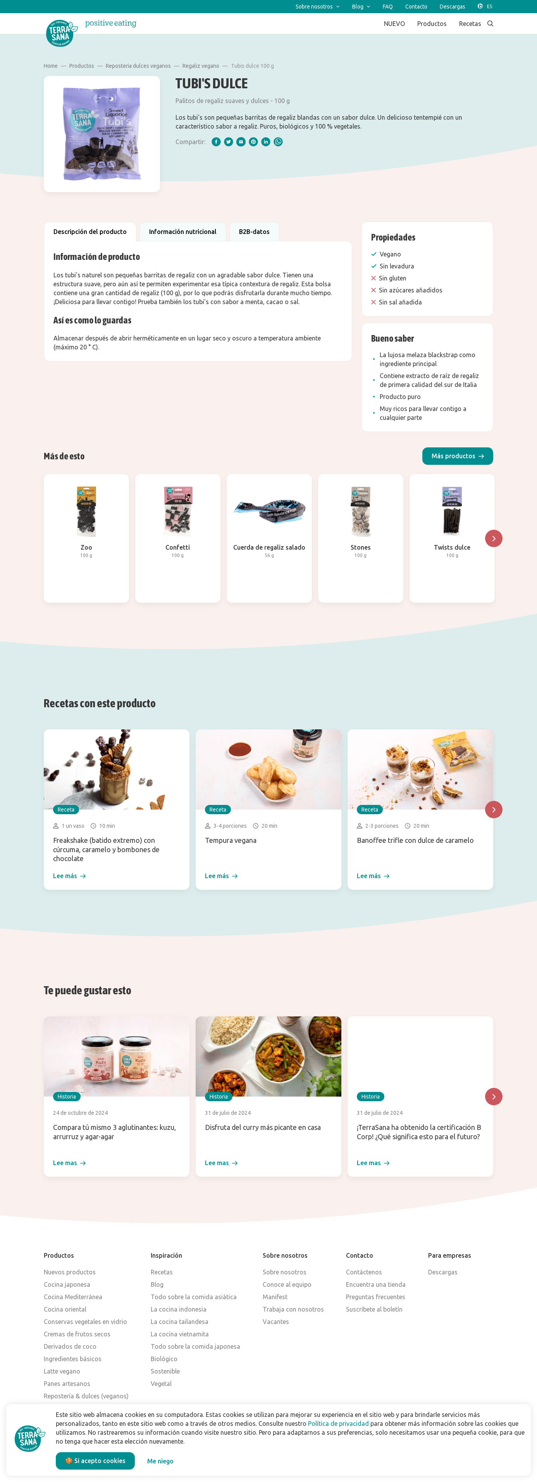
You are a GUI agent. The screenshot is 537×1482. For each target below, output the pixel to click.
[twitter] (228, 141)
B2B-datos (254, 231)
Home (51, 66)
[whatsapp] (278, 141)
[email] (241, 141)
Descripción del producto (90, 231)
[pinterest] (253, 141)
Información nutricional (183, 231)
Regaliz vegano (200, 66)
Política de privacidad (338, 1423)
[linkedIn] (265, 141)
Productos (81, 66)
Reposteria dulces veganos (138, 66)
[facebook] (216, 141)
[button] (457, 456)
